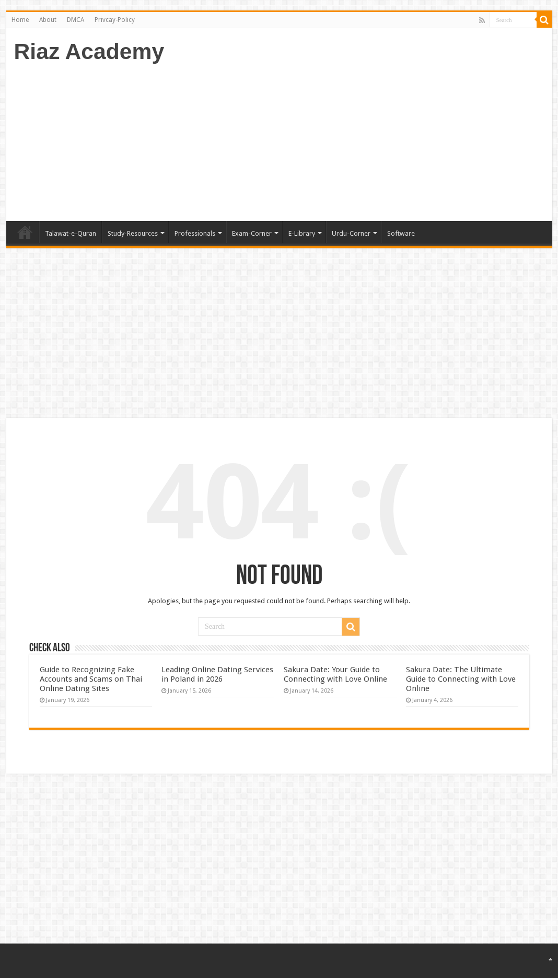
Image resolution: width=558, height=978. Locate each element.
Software (401, 233)
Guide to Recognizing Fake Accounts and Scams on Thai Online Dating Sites (91, 679)
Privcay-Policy (115, 20)
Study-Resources (133, 233)
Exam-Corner (252, 233)
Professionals (195, 233)
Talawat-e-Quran (70, 233)
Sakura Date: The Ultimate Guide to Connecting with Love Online (461, 679)
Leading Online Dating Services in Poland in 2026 (217, 674)
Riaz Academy (89, 51)
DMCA (75, 20)
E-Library (301, 233)
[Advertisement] (354, 137)
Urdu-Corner (351, 233)
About (47, 20)
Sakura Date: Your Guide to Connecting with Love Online (335, 674)
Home (20, 20)
